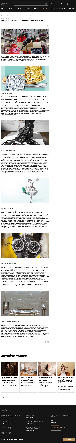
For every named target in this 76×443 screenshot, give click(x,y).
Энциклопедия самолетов (58, 8)
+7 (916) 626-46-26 (5, 418)
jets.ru (52, 420)
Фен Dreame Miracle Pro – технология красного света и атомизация (46, 379)
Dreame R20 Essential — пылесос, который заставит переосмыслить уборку (28, 379)
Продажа (28, 8)
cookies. (20, 439)
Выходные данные (56, 430)
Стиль (7, 18)
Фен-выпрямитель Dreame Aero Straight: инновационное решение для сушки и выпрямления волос (65, 380)
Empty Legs (72, 8)
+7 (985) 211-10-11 (70, 4)
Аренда (20, 8)
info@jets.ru (54, 422)
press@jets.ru (29, 417)
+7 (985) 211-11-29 (30, 430)
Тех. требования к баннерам (58, 427)
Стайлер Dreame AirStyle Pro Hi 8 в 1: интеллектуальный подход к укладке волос (9, 379)
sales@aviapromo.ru (6, 421)
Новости (3, 8)
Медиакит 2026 (55, 425)
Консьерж (44, 8)
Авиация (11, 8)
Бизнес (36, 8)
